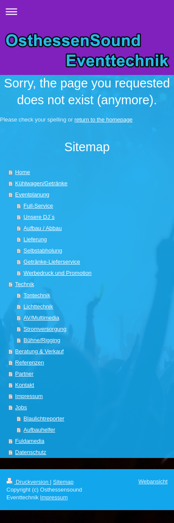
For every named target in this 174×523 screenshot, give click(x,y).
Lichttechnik (38, 306)
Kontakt (24, 385)
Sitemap (63, 482)
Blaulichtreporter (44, 418)
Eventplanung (32, 194)
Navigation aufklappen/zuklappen (87, 11)
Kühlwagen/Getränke (41, 183)
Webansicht (153, 481)
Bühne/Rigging (42, 340)
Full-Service (38, 205)
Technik (24, 284)
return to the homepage (104, 119)
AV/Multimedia (41, 317)
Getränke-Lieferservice (52, 261)
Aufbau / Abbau (43, 228)
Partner (24, 373)
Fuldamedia (29, 441)
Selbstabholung (43, 250)
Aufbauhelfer (40, 429)
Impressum (29, 396)
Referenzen (29, 362)
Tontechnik (37, 295)
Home (22, 172)
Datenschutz (30, 452)
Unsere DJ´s (39, 217)
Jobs (21, 407)
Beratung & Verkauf (39, 351)
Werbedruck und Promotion (58, 273)
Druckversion (28, 482)
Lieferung (35, 239)
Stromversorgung (45, 329)
